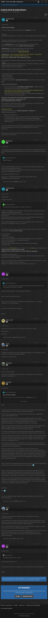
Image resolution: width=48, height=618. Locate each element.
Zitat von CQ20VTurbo (10, 158)
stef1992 (16, 501)
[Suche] (38, 1)
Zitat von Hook (8, 555)
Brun (15, 538)
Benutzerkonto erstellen (27, 596)
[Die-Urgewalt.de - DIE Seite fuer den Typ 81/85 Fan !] (12, 1)
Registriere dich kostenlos (36, 591)
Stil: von (24, 615)
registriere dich (12, 580)
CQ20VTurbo (6, 12)
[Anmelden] (42, 2)
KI (20, 176)
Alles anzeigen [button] (24, 401)
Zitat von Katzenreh (10, 204)
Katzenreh (16, 181)
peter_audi (16, 337)
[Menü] (46, 1)
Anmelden (18, 596)
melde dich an (22, 580)
